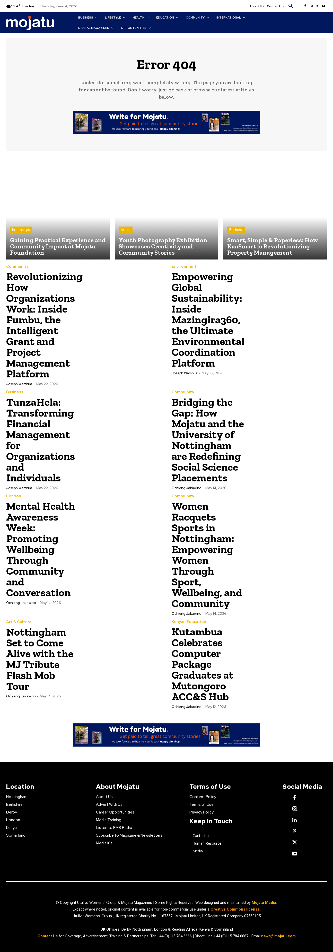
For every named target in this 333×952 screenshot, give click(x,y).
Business (236, 230)
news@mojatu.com (278, 936)
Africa (125, 230)
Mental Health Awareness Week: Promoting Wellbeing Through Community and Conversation (40, 549)
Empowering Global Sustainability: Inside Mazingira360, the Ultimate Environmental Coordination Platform (208, 319)
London (13, 496)
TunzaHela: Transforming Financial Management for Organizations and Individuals (40, 439)
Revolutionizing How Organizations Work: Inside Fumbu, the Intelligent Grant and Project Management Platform (44, 325)
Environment (184, 267)
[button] (291, 6)
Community (17, 267)
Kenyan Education (189, 622)
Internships (21, 230)
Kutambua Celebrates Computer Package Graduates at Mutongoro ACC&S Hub (202, 664)
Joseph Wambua (19, 384)
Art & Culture (19, 622)
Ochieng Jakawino (186, 488)
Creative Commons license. (236, 909)
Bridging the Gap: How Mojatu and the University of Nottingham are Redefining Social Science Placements (208, 439)
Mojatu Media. (264, 902)
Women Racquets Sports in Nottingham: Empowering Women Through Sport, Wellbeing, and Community (207, 554)
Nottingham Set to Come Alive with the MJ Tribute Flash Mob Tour (39, 659)
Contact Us (48, 936)
